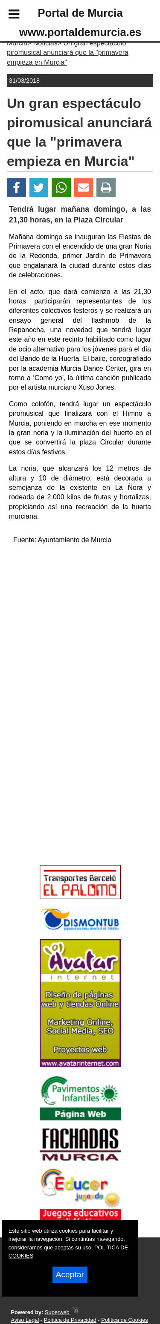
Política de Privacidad (70, 1320)
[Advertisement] (67, 800)
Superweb (57, 1312)
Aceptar (70, 1274)
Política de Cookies (124, 1320)
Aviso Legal (25, 1320)
